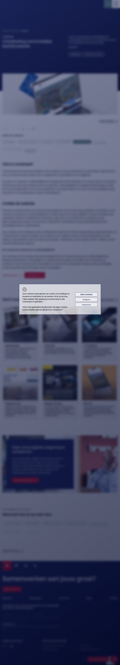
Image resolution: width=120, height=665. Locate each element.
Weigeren (86, 299)
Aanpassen (86, 305)
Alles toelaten (86, 294)
